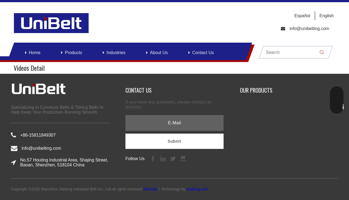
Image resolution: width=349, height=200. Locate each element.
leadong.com (197, 189)
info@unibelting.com (309, 28)
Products (73, 52)
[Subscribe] (174, 141)
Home (35, 52)
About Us (159, 52)
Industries (116, 52)
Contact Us (203, 52)
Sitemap (150, 189)
